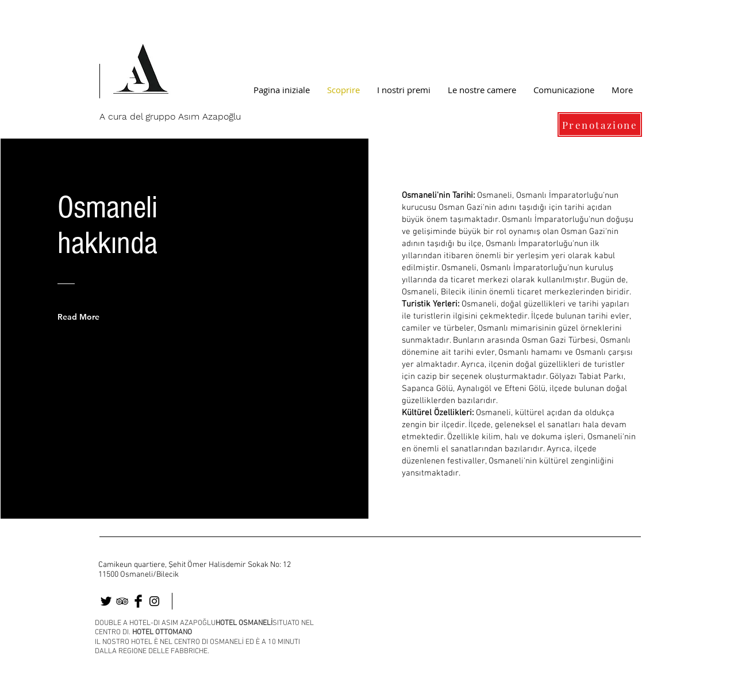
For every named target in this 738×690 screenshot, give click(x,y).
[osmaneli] (122, 601)
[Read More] (87, 317)
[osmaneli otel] (106, 601)
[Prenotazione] (600, 124)
